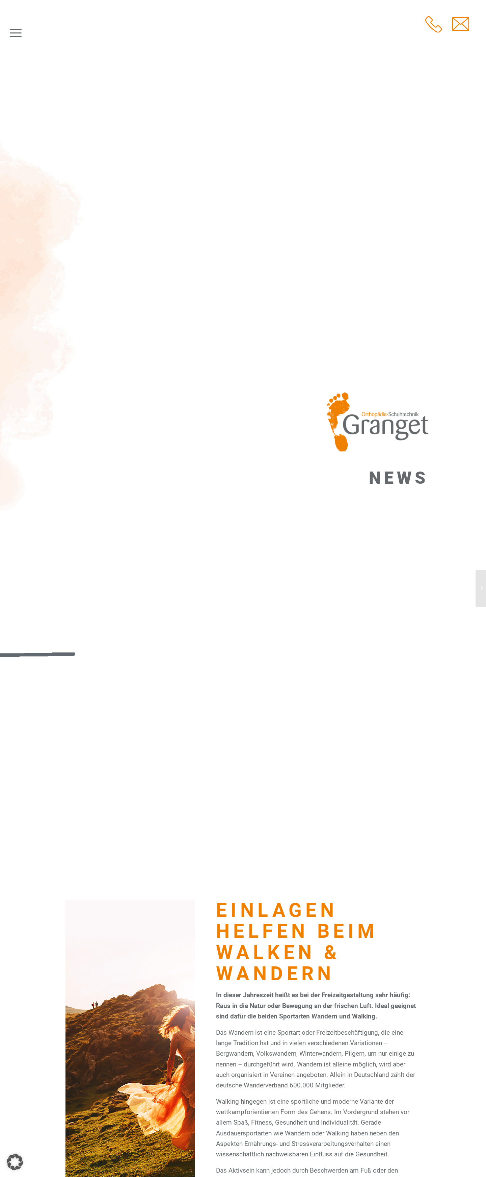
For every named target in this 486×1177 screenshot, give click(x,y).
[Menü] (15, 33)
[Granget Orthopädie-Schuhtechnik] (66, 33)
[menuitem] (15, 33)
